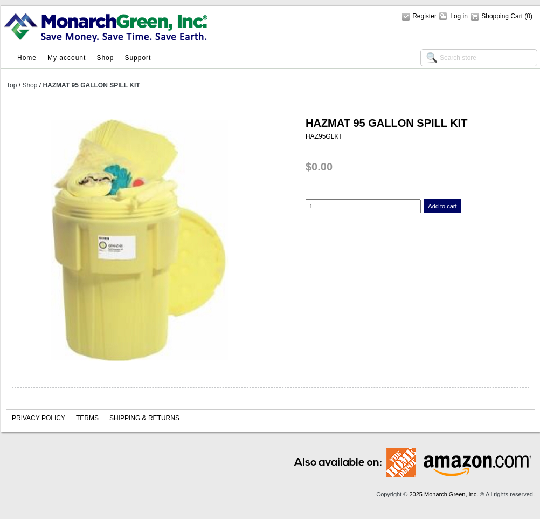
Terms (87, 418)
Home (27, 58)
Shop (105, 58)
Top (11, 85)
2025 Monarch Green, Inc (442, 494)
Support (137, 58)
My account (66, 58)
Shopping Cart (502, 16)
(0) (528, 16)
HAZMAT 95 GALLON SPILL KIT (91, 85)
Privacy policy (38, 418)
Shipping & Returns (144, 418)
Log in (459, 16)
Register (424, 16)
